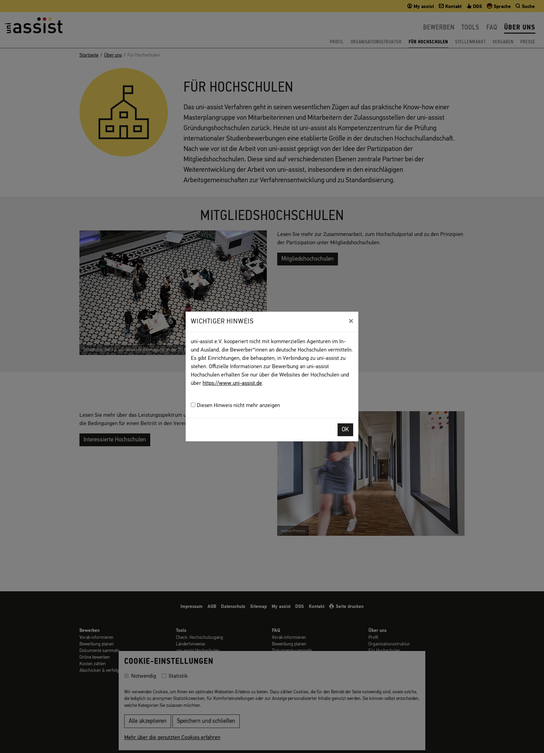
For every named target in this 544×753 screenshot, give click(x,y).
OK (345, 430)
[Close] (350, 321)
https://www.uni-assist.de (232, 383)
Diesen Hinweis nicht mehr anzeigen (235, 405)
